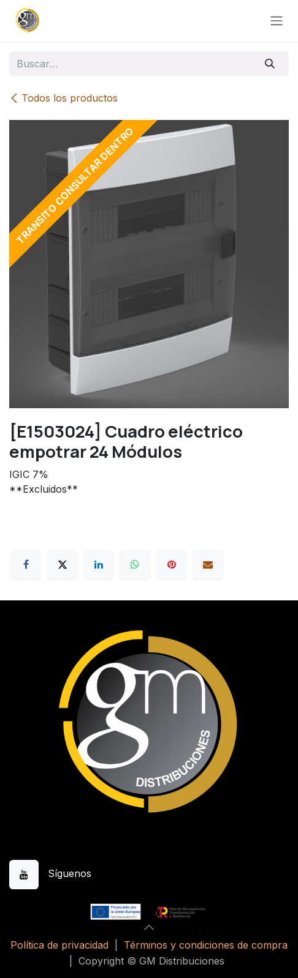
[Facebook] (25, 564)
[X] (62, 564)
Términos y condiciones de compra (206, 945)
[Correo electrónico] (208, 564)
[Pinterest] (171, 564)
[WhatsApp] (135, 564)
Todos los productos (63, 98)
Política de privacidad (59, 945)
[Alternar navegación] (276, 21)
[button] (149, 927)
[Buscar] (270, 63)
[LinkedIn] (98, 564)
